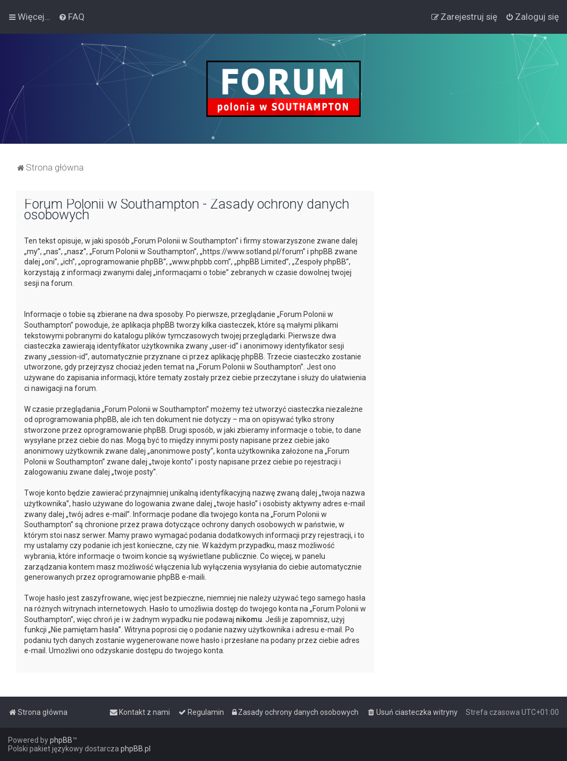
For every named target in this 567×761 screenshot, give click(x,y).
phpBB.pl (136, 748)
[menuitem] (71, 16)
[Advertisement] (470, 258)
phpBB (61, 740)
